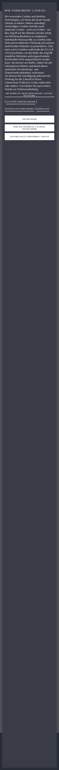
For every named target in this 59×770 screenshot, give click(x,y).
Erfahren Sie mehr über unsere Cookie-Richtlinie (29, 94)
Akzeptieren (29, 119)
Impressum (42, 109)
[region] (29, 385)
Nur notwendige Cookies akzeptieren (29, 128)
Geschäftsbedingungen (20, 101)
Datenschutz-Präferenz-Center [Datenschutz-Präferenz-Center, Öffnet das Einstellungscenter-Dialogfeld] (29, 136)
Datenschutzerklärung (19, 109)
